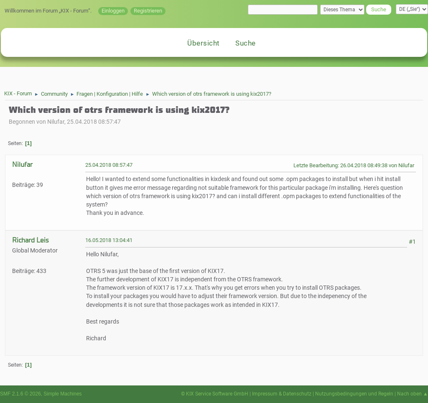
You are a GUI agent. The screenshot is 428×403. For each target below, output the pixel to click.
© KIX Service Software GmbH (214, 394)
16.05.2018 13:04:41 (108, 240)
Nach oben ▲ (412, 394)
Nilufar (22, 164)
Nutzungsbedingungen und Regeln (354, 394)
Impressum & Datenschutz (281, 394)
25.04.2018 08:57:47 (108, 165)
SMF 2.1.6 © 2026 (20, 394)
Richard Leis (30, 240)
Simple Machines (62, 394)
